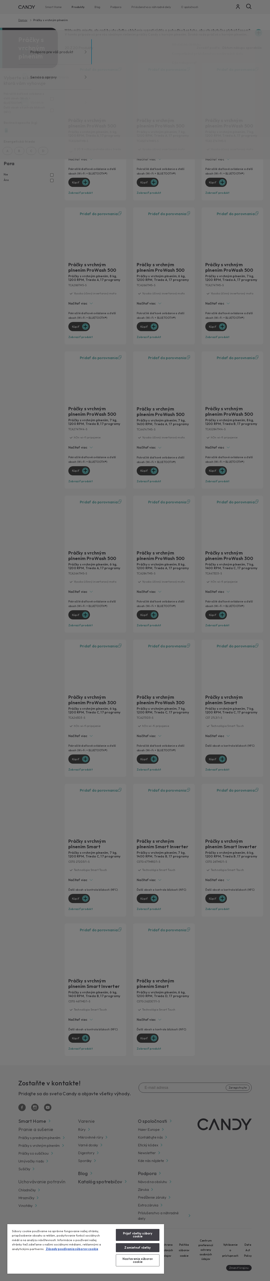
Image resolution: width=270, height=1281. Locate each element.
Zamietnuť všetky (137, 1247)
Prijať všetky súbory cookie (138, 1234)
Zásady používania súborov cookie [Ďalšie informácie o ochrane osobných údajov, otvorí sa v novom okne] (71, 1249)
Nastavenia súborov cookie (137, 1260)
